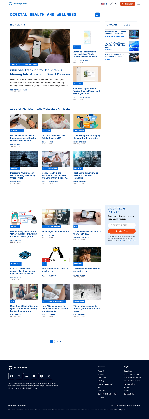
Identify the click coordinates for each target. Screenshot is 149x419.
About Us (101, 371)
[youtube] (34, 376)
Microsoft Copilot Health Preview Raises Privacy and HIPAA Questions (86, 91)
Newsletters (102, 374)
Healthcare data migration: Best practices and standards (86, 175)
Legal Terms (12, 405)
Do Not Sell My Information (107, 394)
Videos (126, 391)
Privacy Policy (131, 240)
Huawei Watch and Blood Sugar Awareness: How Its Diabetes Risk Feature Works (23, 138)
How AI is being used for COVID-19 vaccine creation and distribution (55, 308)
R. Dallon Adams (49, 275)
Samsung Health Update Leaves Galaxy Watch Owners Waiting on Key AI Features (85, 54)
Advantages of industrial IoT (55, 231)
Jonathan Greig (48, 315)
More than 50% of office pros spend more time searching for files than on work (24, 308)
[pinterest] (41, 376)
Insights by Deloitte (83, 238)
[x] (19, 376)
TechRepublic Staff (18, 90)
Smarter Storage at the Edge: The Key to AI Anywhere (116, 32)
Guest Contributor (50, 182)
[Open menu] (139, 4)
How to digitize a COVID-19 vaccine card (55, 270)
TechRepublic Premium (132, 381)
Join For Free (122, 231)
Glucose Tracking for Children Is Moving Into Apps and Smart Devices (40, 72)
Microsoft (108, 50)
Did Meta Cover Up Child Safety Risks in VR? (54, 136)
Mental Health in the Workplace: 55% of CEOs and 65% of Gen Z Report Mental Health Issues (54, 175)
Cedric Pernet (16, 182)
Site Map (101, 381)
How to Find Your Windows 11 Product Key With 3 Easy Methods (115, 45)
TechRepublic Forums (131, 374)
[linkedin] (26, 376)
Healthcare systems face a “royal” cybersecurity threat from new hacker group (23, 233)
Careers (101, 397)
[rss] (49, 376)
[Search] (116, 4)
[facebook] (11, 376)
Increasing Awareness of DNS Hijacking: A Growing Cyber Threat (23, 175)
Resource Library (130, 384)
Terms (122, 240)
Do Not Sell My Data (30, 388)
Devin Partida (79, 182)
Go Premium (127, 4)
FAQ (99, 387)
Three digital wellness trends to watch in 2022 (87, 232)
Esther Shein (79, 275)
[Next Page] (60, 341)
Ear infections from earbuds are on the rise (87, 270)
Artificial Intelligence (114, 36)
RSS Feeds (102, 377)
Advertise (101, 391)
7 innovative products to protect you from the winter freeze (86, 308)
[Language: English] (104, 4)
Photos (126, 387)
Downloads (128, 371)
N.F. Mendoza (16, 315)
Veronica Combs (17, 278)
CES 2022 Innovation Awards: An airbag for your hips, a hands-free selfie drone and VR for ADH (23, 271)
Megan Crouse (47, 142)
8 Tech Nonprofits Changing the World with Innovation (87, 136)
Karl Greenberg (17, 240)
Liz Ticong (15, 145)
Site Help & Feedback (105, 384)
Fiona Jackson (79, 142)
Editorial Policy (129, 394)
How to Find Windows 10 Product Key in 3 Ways (114, 55)
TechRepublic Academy (132, 377)
